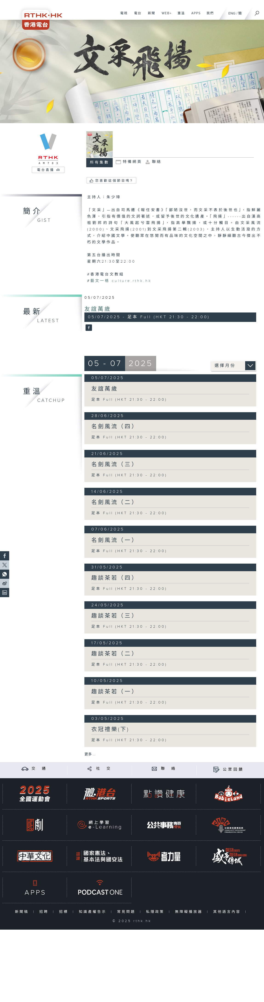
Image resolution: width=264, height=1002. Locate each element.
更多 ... (89, 754)
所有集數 (99, 162)
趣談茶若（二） (114, 654)
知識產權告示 (94, 912)
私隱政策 (156, 912)
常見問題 (127, 912)
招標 (64, 912)
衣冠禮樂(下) (110, 729)
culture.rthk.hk (121, 281)
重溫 (179, 15)
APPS (194, 15)
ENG (231, 13)
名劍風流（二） (114, 502)
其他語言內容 (228, 912)
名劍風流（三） (114, 464)
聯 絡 (169, 768)
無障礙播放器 (190, 912)
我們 (208, 15)
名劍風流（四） (114, 426)
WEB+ (165, 15)
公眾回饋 (233, 769)
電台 (136, 15)
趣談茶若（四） (114, 578)
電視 (122, 15)
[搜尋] (257, 12)
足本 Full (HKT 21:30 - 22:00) (129, 399)
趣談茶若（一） (114, 692)
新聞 (149, 15)
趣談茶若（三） (114, 616)
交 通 (39, 768)
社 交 (104, 768)
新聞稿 (23, 912)
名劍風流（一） (114, 540)
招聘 (45, 912)
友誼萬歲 (97, 309)
